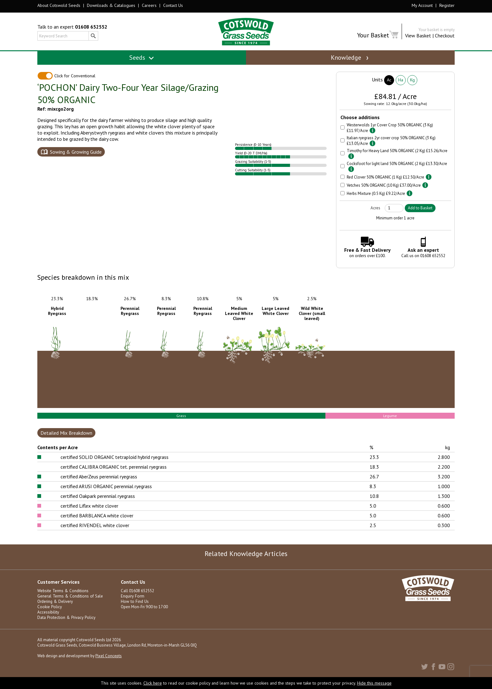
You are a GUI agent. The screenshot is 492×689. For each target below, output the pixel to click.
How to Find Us (134, 609)
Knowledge (350, 57)
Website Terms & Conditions (62, 598)
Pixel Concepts (108, 663)
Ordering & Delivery (54, 609)
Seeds (141, 57)
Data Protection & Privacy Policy (65, 625)
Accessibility (48, 619)
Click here (152, 683)
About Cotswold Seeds (58, 5)
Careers (149, 5)
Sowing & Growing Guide (76, 159)
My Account (422, 5)
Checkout (445, 35)
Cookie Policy (49, 614)
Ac (389, 87)
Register (447, 5)
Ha (400, 87)
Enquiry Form (132, 603)
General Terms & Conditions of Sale (69, 603)
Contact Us (173, 5)
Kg (412, 87)
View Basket (418, 35)
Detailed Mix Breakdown (66, 440)
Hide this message (374, 683)
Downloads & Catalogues (111, 5)
